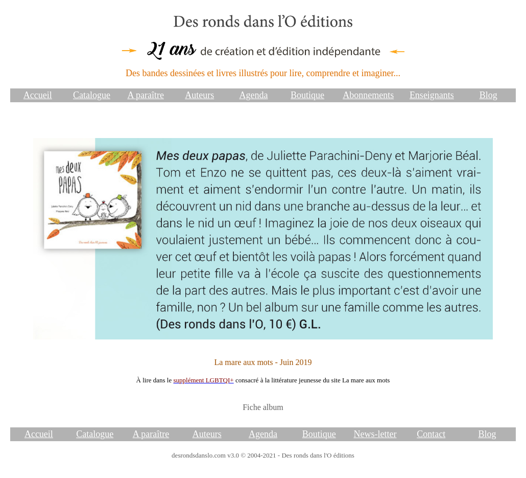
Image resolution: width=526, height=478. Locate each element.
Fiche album (263, 407)
